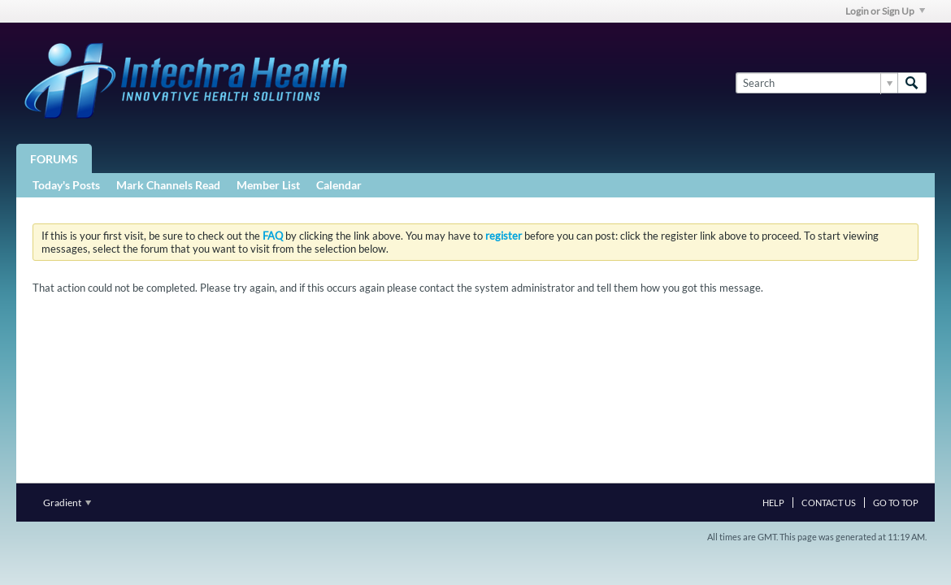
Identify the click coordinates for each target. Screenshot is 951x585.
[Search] (816, 82)
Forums (54, 159)
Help (773, 502)
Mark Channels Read (168, 185)
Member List (268, 185)
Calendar (339, 185)
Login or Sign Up (885, 11)
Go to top (895, 502)
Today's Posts (66, 185)
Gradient (67, 502)
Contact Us (828, 502)
